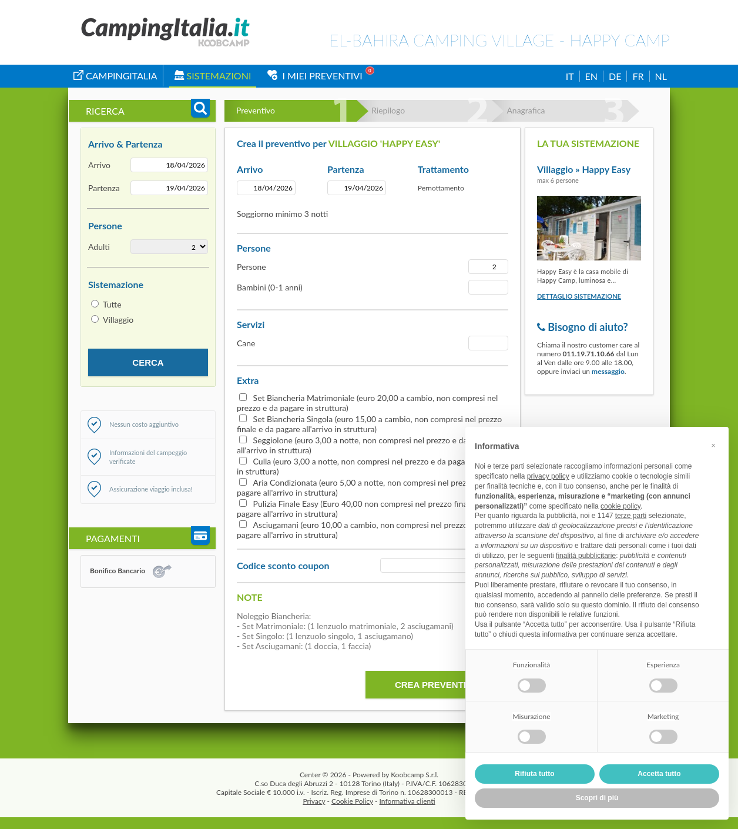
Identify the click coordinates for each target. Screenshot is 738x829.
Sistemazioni (213, 75)
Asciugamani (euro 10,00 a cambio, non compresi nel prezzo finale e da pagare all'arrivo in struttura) (371, 530)
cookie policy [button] (620, 506)
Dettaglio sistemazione (579, 296)
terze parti (630, 516)
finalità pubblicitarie (586, 555)
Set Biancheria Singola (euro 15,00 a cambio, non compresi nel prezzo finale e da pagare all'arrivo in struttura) (369, 424)
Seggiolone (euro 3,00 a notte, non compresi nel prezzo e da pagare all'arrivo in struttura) (365, 445)
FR (637, 76)
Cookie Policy (352, 801)
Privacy (314, 801)
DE (615, 76)
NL (661, 76)
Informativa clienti (407, 801)
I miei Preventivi (314, 75)
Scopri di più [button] (597, 798)
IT (570, 76)
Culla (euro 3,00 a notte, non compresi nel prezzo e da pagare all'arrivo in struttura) (371, 466)
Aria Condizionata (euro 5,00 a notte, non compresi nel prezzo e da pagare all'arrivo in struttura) (364, 487)
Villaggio (118, 320)
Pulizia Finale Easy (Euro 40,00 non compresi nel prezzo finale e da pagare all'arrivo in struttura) (364, 509)
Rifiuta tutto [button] (534, 774)
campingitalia (115, 75)
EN (591, 76)
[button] (713, 445)
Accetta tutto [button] (659, 774)
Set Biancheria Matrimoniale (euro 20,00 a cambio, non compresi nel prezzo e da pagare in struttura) (367, 403)
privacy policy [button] (548, 476)
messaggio (608, 371)
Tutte (112, 304)
